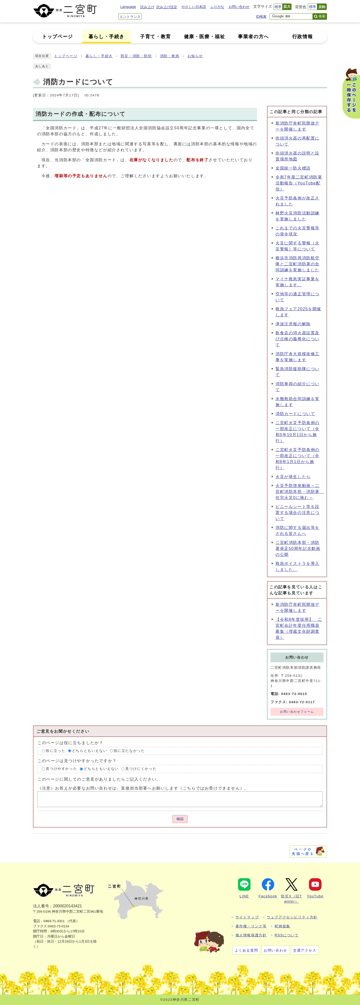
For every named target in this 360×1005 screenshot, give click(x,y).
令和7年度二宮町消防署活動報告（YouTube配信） (299, 183)
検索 (322, 16)
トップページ (66, 56)
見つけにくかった (140, 769)
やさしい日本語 (194, 7)
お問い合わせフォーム (297, 711)
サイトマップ (247, 917)
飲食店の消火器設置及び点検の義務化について (298, 339)
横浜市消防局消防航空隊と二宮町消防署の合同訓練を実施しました (298, 264)
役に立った (55, 751)
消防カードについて (295, 414)
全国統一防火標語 (293, 168)
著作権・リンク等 (251, 926)
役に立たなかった (129, 751)
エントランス (130, 17)
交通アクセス (304, 950)
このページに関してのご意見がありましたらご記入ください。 (99, 779)
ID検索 (261, 16)
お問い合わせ (239, 7)
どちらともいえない (89, 751)
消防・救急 (170, 56)
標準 (278, 7)
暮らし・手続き (99, 56)
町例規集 (282, 926)
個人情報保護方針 (251, 935)
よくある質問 (246, 950)
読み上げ (147, 7)
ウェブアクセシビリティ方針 (292, 917)
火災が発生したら (293, 477)
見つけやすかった (61, 769)
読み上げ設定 (166, 7)
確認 (180, 819)
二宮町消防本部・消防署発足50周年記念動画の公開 (298, 548)
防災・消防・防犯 (136, 56)
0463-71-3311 (54, 921)
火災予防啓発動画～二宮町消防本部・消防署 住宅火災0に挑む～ (300, 492)
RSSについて (287, 935)
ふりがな (217, 7)
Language (128, 7)
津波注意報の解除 (293, 324)
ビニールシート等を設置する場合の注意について (298, 512)
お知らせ (195, 56)
